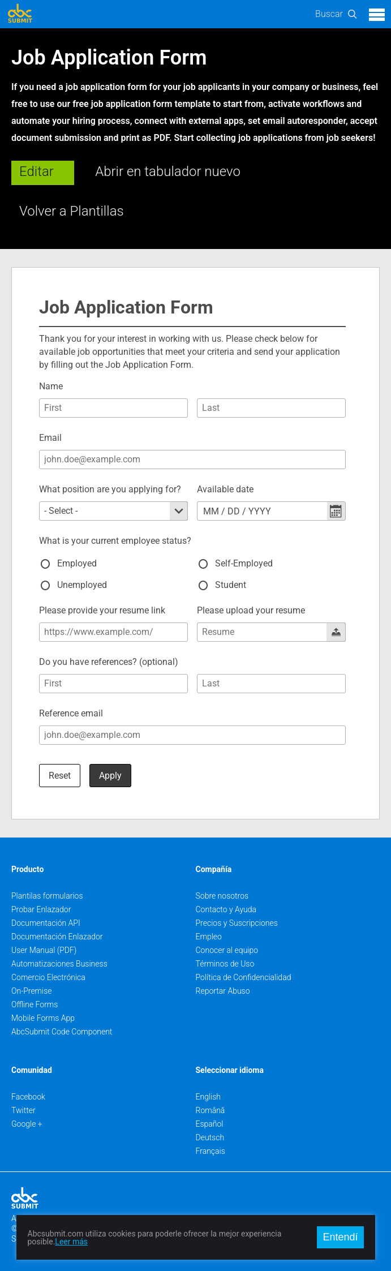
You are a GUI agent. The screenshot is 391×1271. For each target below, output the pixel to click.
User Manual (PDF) (43, 950)
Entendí (340, 1237)
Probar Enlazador (41, 909)
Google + (26, 1123)
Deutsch (210, 1137)
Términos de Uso (225, 963)
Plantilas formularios (47, 895)
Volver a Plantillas (71, 211)
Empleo (209, 936)
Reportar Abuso (223, 990)
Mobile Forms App (43, 1018)
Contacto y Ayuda (226, 909)
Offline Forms (34, 1004)
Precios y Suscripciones (237, 923)
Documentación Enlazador (57, 936)
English (208, 1096)
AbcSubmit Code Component (61, 1031)
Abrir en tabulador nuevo (167, 171)
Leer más (71, 1241)
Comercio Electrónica (48, 977)
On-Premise (31, 990)
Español (210, 1123)
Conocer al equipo (227, 950)
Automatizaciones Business (59, 963)
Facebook (28, 1096)
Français (210, 1151)
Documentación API (45, 923)
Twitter (23, 1110)
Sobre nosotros (222, 895)
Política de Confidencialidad (243, 977)
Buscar (329, 13)
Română (210, 1110)
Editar (36, 171)
